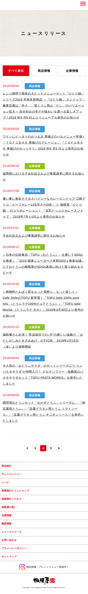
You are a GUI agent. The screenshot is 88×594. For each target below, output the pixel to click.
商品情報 (44, 70)
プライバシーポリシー (14, 548)
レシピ (5, 482)
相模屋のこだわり (11, 499)
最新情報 (6, 523)
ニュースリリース (11, 532)
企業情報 (72, 70)
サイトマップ (9, 556)
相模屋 (8, 5)
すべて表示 (16, 70)
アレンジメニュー (11, 474)
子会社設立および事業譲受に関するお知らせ (34, 235)
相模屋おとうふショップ (15, 490)
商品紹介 (6, 466)
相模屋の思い (9, 507)
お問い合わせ (9, 540)
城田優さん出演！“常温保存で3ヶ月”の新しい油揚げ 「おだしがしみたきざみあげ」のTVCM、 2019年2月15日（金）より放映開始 (43, 340)
